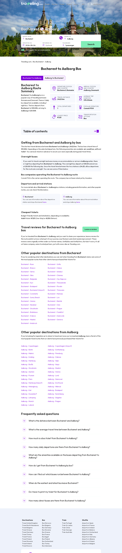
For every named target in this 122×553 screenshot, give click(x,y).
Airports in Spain (87, 523)
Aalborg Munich (27, 401)
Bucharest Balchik (55, 301)
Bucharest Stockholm (29, 308)
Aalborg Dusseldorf (29, 394)
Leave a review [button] (91, 229)
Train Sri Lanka (67, 525)
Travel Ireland (27, 544)
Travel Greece (27, 530)
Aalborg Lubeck (27, 405)
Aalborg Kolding (27, 357)
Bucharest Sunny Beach (30, 297)
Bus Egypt (45, 537)
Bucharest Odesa (55, 268)
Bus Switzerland (47, 541)
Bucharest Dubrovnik (56, 316)
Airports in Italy (87, 534)
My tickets (95, 4)
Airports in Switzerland (90, 532)
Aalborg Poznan (27, 375)
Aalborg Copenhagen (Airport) (60, 346)
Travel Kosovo (27, 546)
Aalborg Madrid (54, 368)
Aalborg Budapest (55, 390)
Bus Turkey (46, 544)
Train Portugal (67, 523)
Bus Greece (46, 532)
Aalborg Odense (54, 357)
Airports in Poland (88, 541)
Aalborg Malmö (27, 353)
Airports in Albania (88, 539)
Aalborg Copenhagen (29, 346)
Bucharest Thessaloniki (57, 283)
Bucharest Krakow (28, 316)
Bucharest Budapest (29, 286)
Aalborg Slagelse (55, 397)
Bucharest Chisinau (55, 275)
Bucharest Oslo (54, 305)
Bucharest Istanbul (55, 272)
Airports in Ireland (88, 528)
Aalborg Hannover (55, 379)
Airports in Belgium (88, 544)
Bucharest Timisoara (56, 290)
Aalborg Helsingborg (29, 386)
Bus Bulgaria (46, 525)
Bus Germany (46, 528)
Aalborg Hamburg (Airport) (31, 383)
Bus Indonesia (47, 546)
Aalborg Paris (26, 379)
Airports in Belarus (88, 530)
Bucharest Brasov (28, 268)
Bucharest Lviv (54, 297)
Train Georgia (67, 530)
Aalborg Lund (53, 375)
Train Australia (67, 532)
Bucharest (61, 90)
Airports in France (88, 525)
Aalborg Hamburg (28, 361)
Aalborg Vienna (54, 372)
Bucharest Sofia (54, 264)
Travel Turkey (26, 534)
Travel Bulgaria (27, 528)
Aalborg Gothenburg (56, 350)
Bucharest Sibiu (27, 275)
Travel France (27, 537)
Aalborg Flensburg (55, 353)
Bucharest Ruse (27, 264)
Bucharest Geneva (55, 319)
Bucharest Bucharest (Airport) (32, 290)
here (44, 202)
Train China (66, 528)
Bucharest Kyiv (27, 283)
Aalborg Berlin (27, 350)
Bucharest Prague (55, 308)
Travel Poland (27, 539)
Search (91, 44)
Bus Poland (46, 539)
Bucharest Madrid (28, 319)
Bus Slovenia (46, 530)
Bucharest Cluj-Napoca (57, 279)
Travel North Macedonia (30, 525)
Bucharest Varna (27, 272)
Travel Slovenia (27, 541)
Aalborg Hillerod (54, 386)
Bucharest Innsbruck (29, 323)
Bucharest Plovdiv (55, 286)
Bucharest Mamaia (55, 294)
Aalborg (87, 90)
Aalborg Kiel (26, 390)
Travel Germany (27, 532)
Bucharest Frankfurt (55, 312)
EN (84, 4)
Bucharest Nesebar (28, 305)
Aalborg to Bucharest (54, 78)
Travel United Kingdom (30, 523)
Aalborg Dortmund (55, 383)
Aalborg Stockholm (28, 368)
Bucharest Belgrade (29, 279)
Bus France (46, 534)
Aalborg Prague (54, 401)
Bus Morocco (46, 523)
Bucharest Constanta (29, 294)
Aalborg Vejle (53, 361)
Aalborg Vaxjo (53, 364)
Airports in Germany (89, 537)
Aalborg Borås (27, 364)
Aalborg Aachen (27, 372)
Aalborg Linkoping (28, 397)
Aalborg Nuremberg (56, 394)
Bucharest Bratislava (29, 312)
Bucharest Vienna (28, 301)
